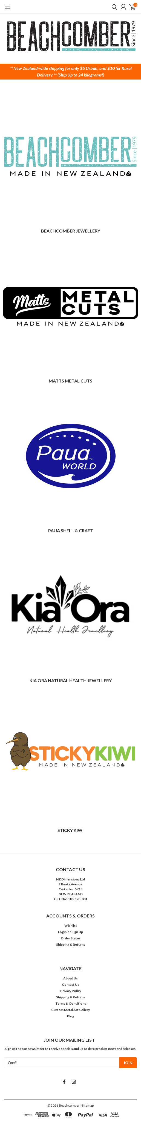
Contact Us (70, 984)
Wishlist (70, 925)
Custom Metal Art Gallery (70, 1010)
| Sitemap (87, 1105)
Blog (70, 1016)
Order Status (70, 938)
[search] (113, 7)
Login (62, 932)
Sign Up (77, 932)
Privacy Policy (70, 991)
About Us (70, 978)
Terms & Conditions (70, 1003)
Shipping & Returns (70, 944)
